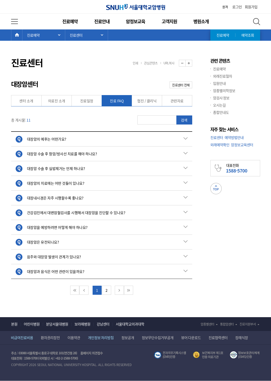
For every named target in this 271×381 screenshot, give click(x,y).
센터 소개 (26, 100)
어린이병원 (32, 324)
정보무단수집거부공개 (157, 337)
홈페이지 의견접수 (91, 353)
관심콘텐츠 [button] (151, 63)
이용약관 (73, 337)
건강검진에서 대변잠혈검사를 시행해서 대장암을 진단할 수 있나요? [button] (76, 212)
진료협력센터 (218, 337)
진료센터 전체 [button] (180, 85)
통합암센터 (227, 324)
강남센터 (103, 324)
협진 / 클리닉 (146, 100)
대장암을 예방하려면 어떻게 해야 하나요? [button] (57, 227)
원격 (225, 7)
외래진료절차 (222, 76)
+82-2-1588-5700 (66, 358)
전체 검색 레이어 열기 (256, 21)
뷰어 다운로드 (191, 337)
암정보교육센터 (242, 144)
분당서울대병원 (57, 324)
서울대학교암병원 (135, 7)
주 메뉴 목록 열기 (43, 35)
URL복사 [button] (168, 63)
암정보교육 (135, 21)
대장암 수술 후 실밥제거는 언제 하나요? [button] (56, 168)
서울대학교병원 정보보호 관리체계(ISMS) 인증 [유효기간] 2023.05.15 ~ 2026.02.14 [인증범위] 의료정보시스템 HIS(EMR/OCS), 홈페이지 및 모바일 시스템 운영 (245, 355)
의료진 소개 (56, 100)
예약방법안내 (234, 137)
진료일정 (86, 100)
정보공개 (127, 337)
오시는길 (219, 105)
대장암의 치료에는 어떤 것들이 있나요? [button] (55, 183)
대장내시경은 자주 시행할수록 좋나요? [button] (55, 198)
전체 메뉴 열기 (14, 21)
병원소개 (201, 21)
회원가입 (251, 7)
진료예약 (70, 21)
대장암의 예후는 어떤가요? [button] (46, 139)
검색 (184, 120)
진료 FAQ (117, 100)
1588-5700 (31, 358)
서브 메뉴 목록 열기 (86, 35)
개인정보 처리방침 (101, 337)
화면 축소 (185, 63)
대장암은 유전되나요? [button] (43, 242)
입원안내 (219, 83)
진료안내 (102, 21)
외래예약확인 (219, 144)
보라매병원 (82, 324)
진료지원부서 (248, 324)
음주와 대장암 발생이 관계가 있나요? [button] (54, 256)
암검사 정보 (221, 98)
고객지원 (169, 21)
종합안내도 (221, 112)
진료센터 (216, 137)
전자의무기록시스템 (170, 355)
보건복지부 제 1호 (208, 355)
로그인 (237, 7)
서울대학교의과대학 (130, 324)
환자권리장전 (50, 337)
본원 (14, 324)
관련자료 (177, 100)
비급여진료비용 (22, 337)
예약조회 (247, 35)
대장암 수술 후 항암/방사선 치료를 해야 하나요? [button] (62, 153)
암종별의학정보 (224, 90)
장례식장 (241, 337)
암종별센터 (207, 324)
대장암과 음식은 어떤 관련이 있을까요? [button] (55, 271)
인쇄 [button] (135, 63)
